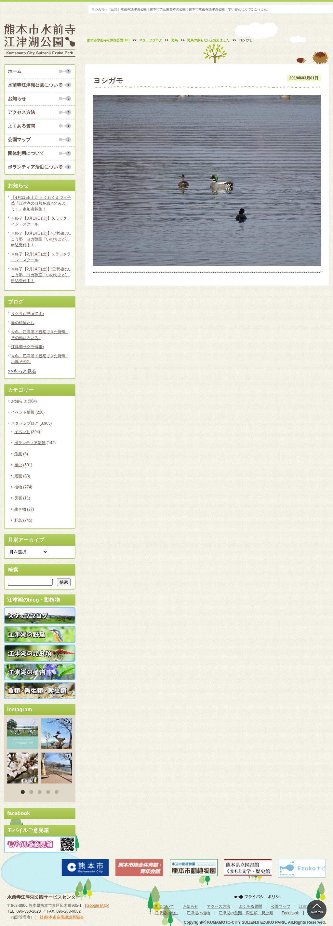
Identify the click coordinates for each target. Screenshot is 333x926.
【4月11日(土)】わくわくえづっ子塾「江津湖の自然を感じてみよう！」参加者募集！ (41, 203)
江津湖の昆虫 (166, 913)
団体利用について (26, 153)
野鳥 (18, 520)
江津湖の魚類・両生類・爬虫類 (246, 913)
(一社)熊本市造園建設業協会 (59, 917)
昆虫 (18, 465)
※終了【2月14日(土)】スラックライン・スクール (41, 257)
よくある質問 (21, 126)
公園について (162, 906)
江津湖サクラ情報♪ (27, 347)
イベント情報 (22, 412)
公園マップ (19, 139)
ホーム (14, 71)
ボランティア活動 (30, 443)
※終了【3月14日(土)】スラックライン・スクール (41, 221)
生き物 (20, 509)
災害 (18, 498)
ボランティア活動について (35, 167)
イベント (22, 431)
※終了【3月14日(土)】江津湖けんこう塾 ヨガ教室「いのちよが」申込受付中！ (41, 239)
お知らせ (17, 98)
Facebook (290, 913)
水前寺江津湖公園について (35, 85)
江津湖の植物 (198, 913)
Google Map (97, 905)
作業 (18, 454)
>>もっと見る (22, 371)
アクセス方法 (21, 112)
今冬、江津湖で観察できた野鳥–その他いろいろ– (39, 335)
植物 (18, 487)
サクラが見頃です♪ (27, 313)
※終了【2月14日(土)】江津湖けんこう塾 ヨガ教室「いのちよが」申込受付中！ (41, 275)
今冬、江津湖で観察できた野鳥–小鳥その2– (39, 359)
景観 (18, 476)
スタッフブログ (24, 423)
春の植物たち (22, 322)
